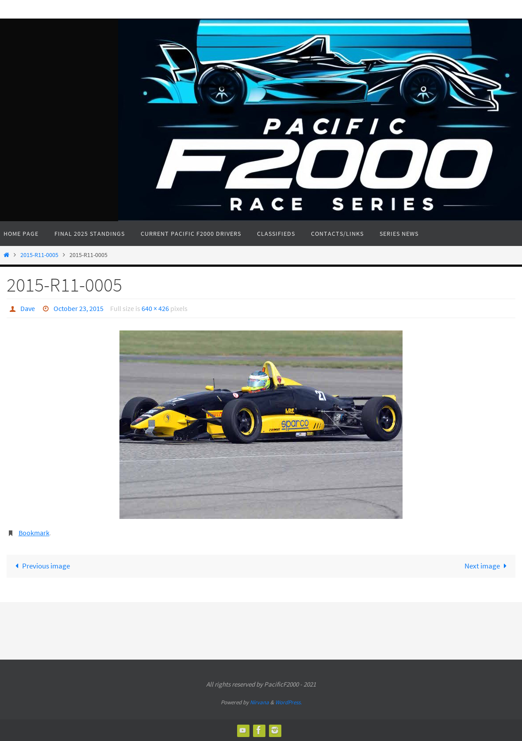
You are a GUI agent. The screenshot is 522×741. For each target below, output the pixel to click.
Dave (27, 308)
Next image (487, 566)
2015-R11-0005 (39, 255)
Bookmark (34, 532)
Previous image (41, 566)
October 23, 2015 (79, 308)
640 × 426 (155, 308)
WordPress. (288, 702)
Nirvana (259, 702)
